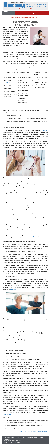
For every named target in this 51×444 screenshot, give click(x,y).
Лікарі (17, 437)
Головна (7, 439)
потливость (7, 82)
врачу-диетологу (15, 289)
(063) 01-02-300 (41, 6)
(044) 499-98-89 (41, 4)
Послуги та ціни (9, 437)
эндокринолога (7, 414)
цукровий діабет (32, 431)
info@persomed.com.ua (14, 442)
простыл (35, 236)
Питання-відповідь (32, 437)
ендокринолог (22, 431)
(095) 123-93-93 (30, 6)
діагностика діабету (43, 431)
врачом (33, 222)
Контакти (42, 437)
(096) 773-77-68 (30, 4)
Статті (23, 437)
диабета (45, 130)
